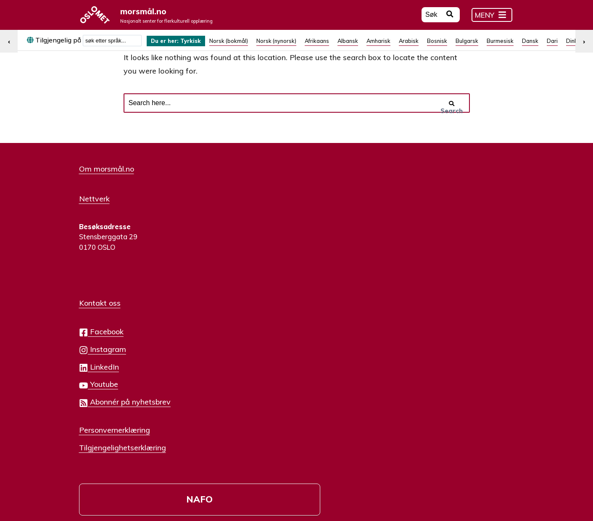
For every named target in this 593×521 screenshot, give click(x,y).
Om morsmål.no (106, 186)
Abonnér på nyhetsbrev (275, 285)
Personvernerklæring (264, 313)
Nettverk (94, 215)
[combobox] (112, 45)
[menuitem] (181, 46)
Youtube (249, 268)
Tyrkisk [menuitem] (199, 46)
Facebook (251, 215)
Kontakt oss (250, 186)
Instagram (253, 233)
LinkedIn (249, 251)
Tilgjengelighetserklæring (272, 331)
